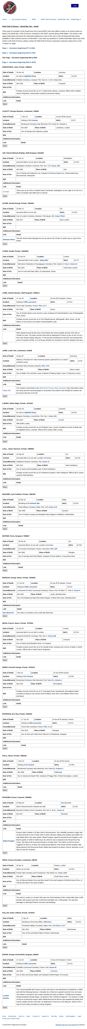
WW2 (34, 19)
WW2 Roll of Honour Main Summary (52, 388)
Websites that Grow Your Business (66, 1025)
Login (75, 6)
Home (4, 19)
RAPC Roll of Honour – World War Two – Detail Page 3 (61, 19)
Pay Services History (19, 19)
